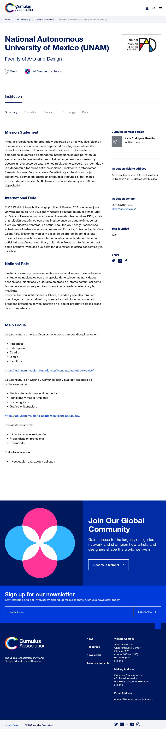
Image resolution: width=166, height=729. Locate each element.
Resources (93, 646)
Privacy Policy (11, 724)
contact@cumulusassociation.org (133, 698)
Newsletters (94, 654)
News (90, 638)
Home (7, 19)
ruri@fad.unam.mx (135, 141)
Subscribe (145, 612)
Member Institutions (45, 19)
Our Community (23, 19)
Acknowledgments (98, 662)
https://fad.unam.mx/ (124, 208)
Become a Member (106, 565)
